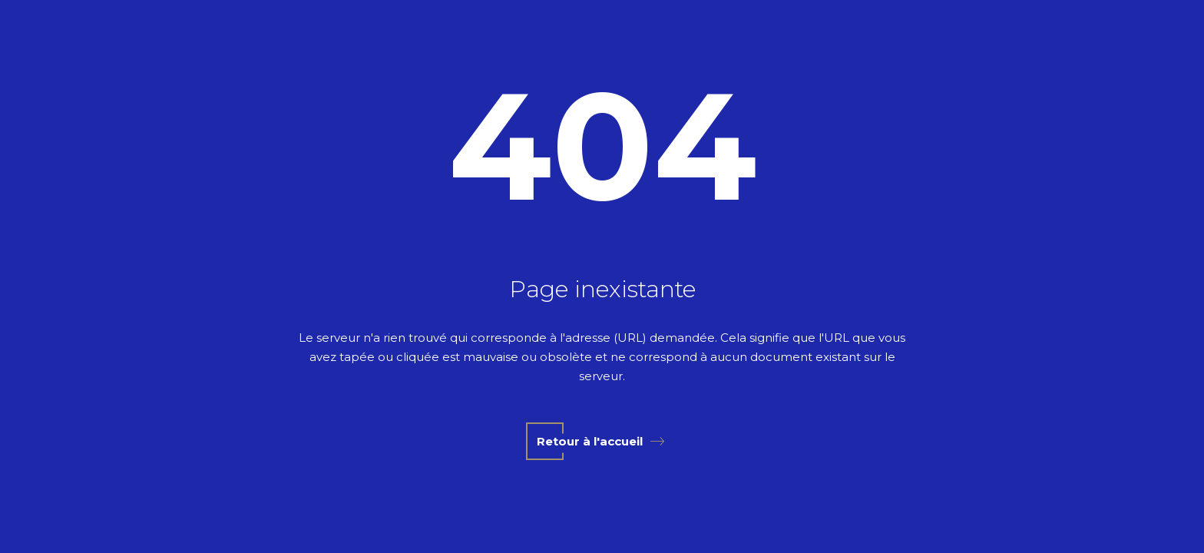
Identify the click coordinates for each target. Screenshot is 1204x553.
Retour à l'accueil (600, 441)
